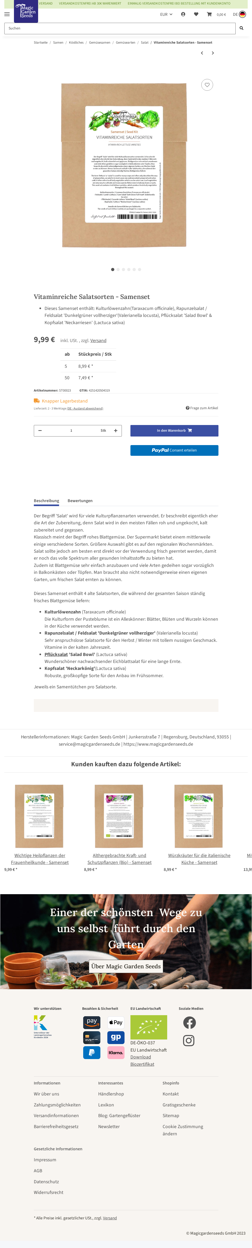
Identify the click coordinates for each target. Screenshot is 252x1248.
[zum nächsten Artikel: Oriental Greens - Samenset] (212, 53)
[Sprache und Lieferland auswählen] (239, 14)
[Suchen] (120, 28)
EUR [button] (163, 14)
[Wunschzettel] (196, 14)
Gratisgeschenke (179, 1105)
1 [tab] (112, 269)
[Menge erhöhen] (116, 430)
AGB (38, 1170)
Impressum (45, 1159)
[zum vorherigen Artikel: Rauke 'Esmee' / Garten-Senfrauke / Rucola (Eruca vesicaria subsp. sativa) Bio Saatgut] (201, 53)
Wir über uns (46, 1094)
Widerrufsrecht (48, 1192)
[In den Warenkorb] (38, 71)
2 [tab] (118, 269)
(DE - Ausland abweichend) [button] (85, 408)
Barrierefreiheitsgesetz (56, 1126)
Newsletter (109, 1126)
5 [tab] (134, 269)
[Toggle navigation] (7, 12)
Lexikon (106, 1105)
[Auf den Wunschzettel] (207, 85)
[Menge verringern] (40, 430)
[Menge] (71, 430)
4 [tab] (128, 269)
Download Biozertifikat (142, 1060)
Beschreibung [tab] (46, 501)
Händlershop (111, 1094)
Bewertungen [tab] (80, 501)
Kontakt (171, 1094)
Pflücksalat (56, 654)
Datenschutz (46, 1181)
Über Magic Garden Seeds (126, 966)
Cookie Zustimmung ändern (183, 1130)
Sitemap (171, 1115)
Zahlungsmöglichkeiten (57, 1105)
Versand (98, 340)
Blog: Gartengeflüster (119, 1115)
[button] (183, 14)
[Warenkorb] (216, 14)
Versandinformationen (56, 1115)
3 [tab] (123, 269)
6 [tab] (139, 269)
